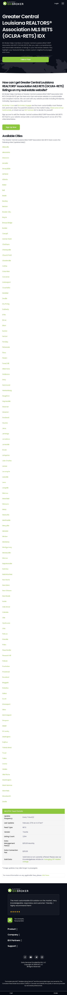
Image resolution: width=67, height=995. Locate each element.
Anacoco (5, 158)
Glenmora (6, 369)
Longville (5, 488)
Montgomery (7, 547)
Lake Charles (7, 461)
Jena (4, 428)
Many (4, 509)
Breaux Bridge (7, 223)
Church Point (7, 255)
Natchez (5, 569)
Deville (4, 298)
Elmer (4, 320)
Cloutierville (6, 261)
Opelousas (6, 623)
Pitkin (4, 645)
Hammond (6, 385)
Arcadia (5, 163)
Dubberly (5, 309)
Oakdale (5, 612)
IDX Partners (14, 940)
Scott (4, 699)
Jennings (5, 434)
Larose (4, 466)
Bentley (5, 201)
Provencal (6, 672)
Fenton (4, 336)
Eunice (4, 331)
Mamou (5, 493)
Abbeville (5, 147)
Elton (4, 325)
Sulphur (5, 742)
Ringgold (5, 683)
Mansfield (5, 499)
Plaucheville (6, 650)
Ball (3, 190)
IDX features (29, 110)
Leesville (5, 477)
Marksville (5, 515)
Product (12, 929)
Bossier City (6, 212)
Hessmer (5, 407)
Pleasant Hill (6, 655)
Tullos (4, 758)
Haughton (6, 396)
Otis (3, 628)
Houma (5, 423)
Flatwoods (6, 347)
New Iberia (6, 580)
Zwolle (4, 801)
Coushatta (6, 288)
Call (11, 993)
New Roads (6, 596)
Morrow (5, 558)
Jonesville (5, 444)
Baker (4, 185)
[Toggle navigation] (62, 3)
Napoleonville (7, 563)
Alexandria (6, 152)
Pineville (5, 639)
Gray (4, 380)
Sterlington (6, 737)
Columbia (5, 271)
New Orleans (6, 591)
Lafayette (5, 455)
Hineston (5, 412)
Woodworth (6, 796)
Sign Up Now (11, 127)
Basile (4, 196)
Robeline (5, 688)
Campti (5, 233)
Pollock (4, 661)
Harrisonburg (7, 390)
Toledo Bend (6, 747)
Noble (4, 601)
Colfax (4, 266)
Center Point (7, 239)
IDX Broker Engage (25, 105)
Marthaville (6, 520)
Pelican (5, 634)
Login (56, 3)
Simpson (5, 720)
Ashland (5, 174)
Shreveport (6, 704)
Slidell (4, 726)
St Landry (5, 731)
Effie (4, 315)
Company (13, 934)
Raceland (5, 677)
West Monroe (7, 785)
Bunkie (4, 228)
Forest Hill (5, 363)
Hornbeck (5, 417)
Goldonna (5, 374)
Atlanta (5, 179)
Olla (3, 618)
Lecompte (6, 471)
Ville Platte (6, 775)
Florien (4, 358)
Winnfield (5, 791)
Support (12, 946)
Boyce (4, 217)
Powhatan (6, 666)
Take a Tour (25, 59)
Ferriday (5, 342)
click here (45, 875)
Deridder (5, 293)
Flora (4, 353)
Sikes (4, 710)
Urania (4, 764)
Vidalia (4, 769)
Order (56, 993)
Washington (6, 780)
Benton (5, 206)
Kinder (4, 450)
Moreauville (6, 553)
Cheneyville (6, 250)
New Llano (6, 585)
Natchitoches (7, 574)
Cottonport (6, 282)
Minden (5, 536)
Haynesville (6, 401)
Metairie (5, 531)
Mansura (5, 504)
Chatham (5, 244)
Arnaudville (6, 169)
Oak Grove (6, 607)
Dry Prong (5, 304)
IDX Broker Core (8, 105)
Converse (5, 277)
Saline (4, 693)
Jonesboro (6, 439)
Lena (4, 482)
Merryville (5, 526)
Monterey (5, 542)
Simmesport (6, 715)
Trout (4, 753)
